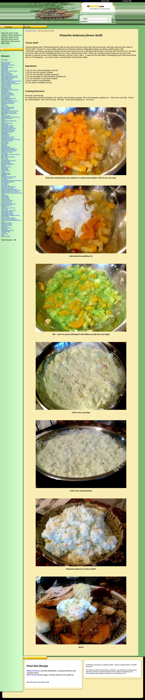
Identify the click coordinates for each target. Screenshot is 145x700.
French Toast (4, 158)
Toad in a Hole (4, 159)
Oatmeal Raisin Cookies (7, 213)
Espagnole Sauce (5, 173)
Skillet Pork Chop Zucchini (7, 102)
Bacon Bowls (4, 155)
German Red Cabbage (7, 152)
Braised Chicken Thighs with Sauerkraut (11, 81)
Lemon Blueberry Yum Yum (8, 208)
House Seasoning (5, 236)
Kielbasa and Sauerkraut (7, 108)
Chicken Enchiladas (6, 84)
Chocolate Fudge (5, 199)
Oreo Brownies (5, 183)
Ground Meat (4, 66)
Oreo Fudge (4, 184)
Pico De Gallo (4, 234)
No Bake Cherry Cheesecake (8, 176)
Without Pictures (33, 671)
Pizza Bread (4, 153)
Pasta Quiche (4, 168)
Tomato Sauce (4, 169)
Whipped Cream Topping (7, 230)
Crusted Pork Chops (6, 99)
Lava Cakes (4, 179)
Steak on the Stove (6, 62)
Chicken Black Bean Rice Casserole (10, 83)
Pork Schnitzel (4, 91)
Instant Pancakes (5, 162)
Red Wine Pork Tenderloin (7, 94)
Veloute (3, 172)
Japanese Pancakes (6, 163)
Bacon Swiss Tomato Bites (8, 157)
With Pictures (32, 675)
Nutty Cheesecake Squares (8, 218)
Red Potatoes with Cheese (8, 129)
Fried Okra (4, 144)
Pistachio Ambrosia (6, 227)
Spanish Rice (4, 70)
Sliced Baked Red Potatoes (8, 130)
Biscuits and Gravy (6, 167)
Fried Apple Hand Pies (7, 178)
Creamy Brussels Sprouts (7, 138)
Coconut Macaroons (6, 205)
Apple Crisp (4, 226)
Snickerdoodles (5, 196)
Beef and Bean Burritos (7, 67)
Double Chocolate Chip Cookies (9, 189)
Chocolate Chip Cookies (7, 188)
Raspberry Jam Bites (6, 222)
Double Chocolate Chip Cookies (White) (11, 190)
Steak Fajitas (4, 68)
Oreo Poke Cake (5, 185)
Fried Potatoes (5, 135)
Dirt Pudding (4, 229)
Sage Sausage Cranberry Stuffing (9, 89)
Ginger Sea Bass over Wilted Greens (10, 117)
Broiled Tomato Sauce (6, 118)
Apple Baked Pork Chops (7, 103)
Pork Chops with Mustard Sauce (9, 101)
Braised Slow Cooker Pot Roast (9, 71)
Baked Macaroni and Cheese (8, 112)
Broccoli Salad (4, 143)
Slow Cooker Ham (5, 96)
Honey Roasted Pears (6, 225)
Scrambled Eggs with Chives (8, 160)
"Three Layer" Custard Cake (8, 210)
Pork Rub (3, 232)
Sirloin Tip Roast (5, 72)
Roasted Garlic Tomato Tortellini (9, 113)
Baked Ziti (3, 114)
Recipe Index (4, 60)
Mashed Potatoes (5, 134)
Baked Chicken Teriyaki (7, 78)
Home (87, 1)
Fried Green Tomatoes (6, 140)
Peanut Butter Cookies (7, 211)
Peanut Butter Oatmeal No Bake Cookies (11, 180)
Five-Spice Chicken (6, 86)
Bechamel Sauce (5, 170)
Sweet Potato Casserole (7, 127)
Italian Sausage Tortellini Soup (8, 121)
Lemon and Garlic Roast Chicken (9, 76)
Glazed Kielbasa (5, 109)
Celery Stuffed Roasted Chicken (9, 77)
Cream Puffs (4, 195)
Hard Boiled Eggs (5, 231)
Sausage (3, 165)
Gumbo (3, 119)
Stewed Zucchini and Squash (8, 150)
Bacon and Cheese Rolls (7, 164)
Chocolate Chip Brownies (7, 181)
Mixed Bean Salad (5, 147)
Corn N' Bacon (5, 142)
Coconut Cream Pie (6, 201)
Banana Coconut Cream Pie (8, 204)
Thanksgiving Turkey (6, 88)
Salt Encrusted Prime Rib (7, 65)
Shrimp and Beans (6, 116)
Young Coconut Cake (6, 203)
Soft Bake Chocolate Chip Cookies (10, 191)
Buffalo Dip (4, 175)
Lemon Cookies (5, 198)
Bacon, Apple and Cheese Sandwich (10, 154)
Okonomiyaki (4, 106)
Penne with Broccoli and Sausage (9, 111)
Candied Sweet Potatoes (7, 126)
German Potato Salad (6, 123)
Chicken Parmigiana (6, 79)
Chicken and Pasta (6, 87)
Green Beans (4, 145)
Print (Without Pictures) (31, 31)
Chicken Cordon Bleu (6, 73)
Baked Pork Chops (6, 92)
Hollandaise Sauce (6, 174)
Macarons (3, 206)
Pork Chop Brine (5, 97)
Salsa (2, 235)
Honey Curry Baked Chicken (8, 82)
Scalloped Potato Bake (7, 132)
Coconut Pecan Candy (7, 200)
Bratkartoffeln (4, 133)
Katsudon (3, 104)
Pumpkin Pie (4, 209)
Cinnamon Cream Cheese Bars (9, 219)
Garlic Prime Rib (5, 63)
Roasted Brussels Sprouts (7, 137)
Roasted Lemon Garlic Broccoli (9, 149)
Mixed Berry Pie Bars (6, 224)
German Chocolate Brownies (8, 186)
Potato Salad (4, 124)
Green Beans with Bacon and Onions (10, 139)
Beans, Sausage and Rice (7, 107)
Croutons (3, 122)
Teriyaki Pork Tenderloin (7, 93)
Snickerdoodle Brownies (7, 214)
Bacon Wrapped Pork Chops (8, 98)
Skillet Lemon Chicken (6, 75)
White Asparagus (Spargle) (8, 148)
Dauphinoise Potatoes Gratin (8, 128)
